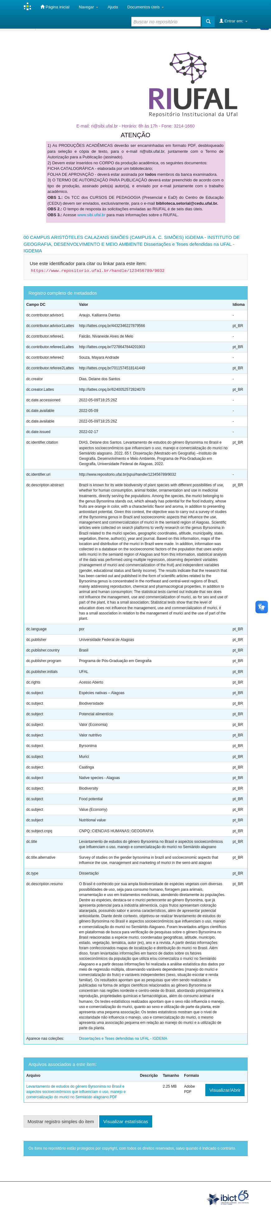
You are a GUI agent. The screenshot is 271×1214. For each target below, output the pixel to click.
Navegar (88, 7)
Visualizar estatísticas (125, 1121)
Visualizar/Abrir (225, 1090)
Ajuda (113, 7)
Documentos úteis (145, 7)
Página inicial (54, 6)
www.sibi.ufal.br (91, 214)
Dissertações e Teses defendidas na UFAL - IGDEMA (123, 1038)
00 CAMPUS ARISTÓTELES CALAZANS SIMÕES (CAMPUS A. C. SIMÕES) (104, 237)
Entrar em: (233, 20)
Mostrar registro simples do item (61, 1121)
